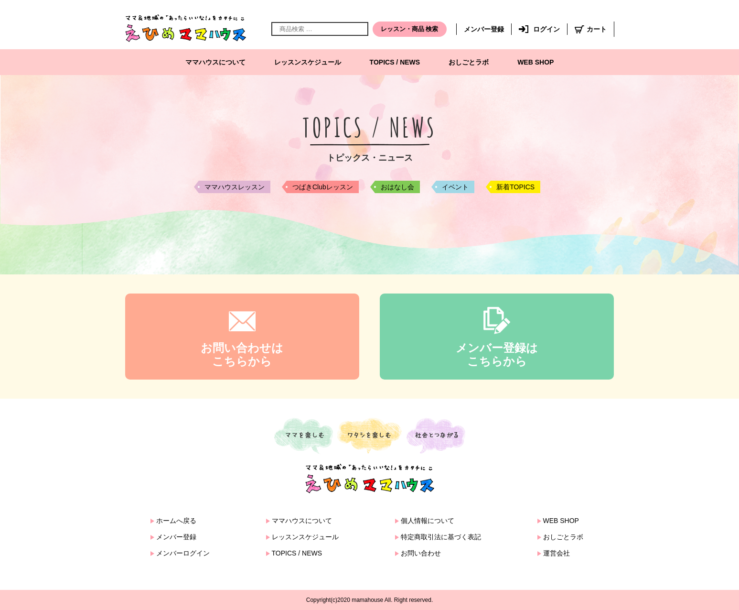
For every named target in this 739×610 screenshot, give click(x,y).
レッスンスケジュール (307, 62)
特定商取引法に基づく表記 (441, 537)
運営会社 (556, 553)
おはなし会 (397, 187)
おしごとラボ (469, 62)
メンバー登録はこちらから (497, 354)
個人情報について (427, 520)
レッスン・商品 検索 (410, 29)
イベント (455, 187)
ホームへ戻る (176, 520)
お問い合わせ (421, 553)
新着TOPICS (515, 187)
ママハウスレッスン (234, 187)
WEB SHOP (535, 62)
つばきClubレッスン (322, 187)
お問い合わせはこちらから (242, 354)
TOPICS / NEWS (395, 62)
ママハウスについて (215, 62)
